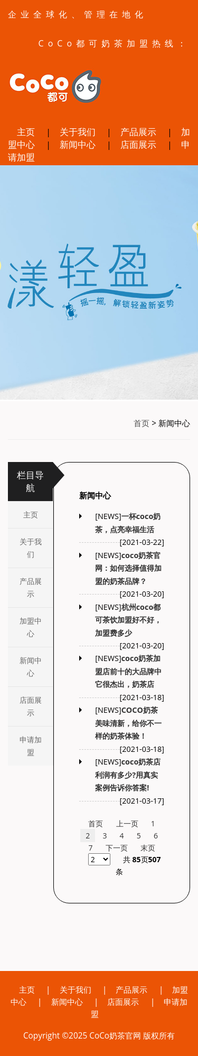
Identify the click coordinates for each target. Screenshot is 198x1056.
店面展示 (138, 144)
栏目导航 (30, 481)
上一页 (127, 823)
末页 (147, 848)
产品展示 (138, 132)
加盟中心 (31, 627)
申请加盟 (31, 745)
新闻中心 (78, 144)
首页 (141, 423)
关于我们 (78, 132)
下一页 (117, 848)
